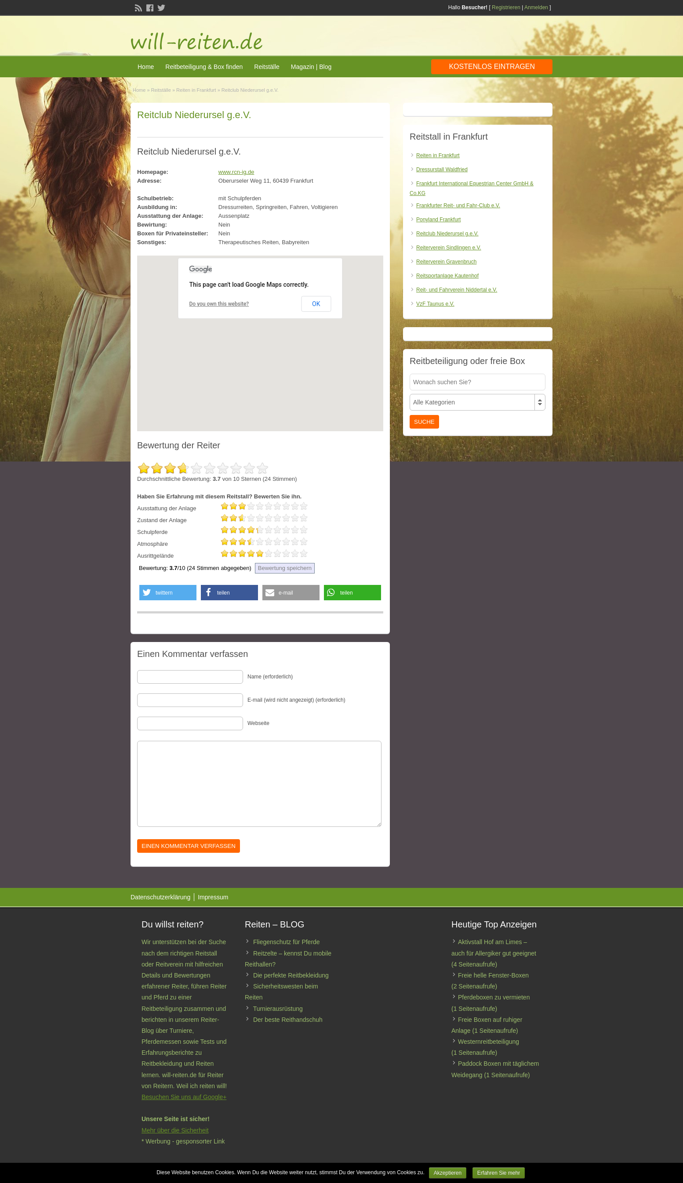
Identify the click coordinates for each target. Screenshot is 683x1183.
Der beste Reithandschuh (288, 1019)
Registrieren (506, 7)
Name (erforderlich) (270, 677)
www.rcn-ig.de (236, 172)
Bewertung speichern (285, 568)
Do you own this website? (219, 304)
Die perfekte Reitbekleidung (291, 975)
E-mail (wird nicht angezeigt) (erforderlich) (296, 700)
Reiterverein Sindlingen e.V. (448, 248)
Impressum (213, 897)
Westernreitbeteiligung (488, 1041)
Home (146, 66)
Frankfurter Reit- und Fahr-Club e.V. (458, 205)
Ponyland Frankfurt (438, 219)
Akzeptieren (447, 1173)
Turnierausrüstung (278, 1008)
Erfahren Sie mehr (498, 1173)
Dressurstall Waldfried (442, 169)
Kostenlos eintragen (492, 66)
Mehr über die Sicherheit (175, 1130)
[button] (167, 592)
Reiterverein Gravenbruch (446, 262)
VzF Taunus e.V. (435, 304)
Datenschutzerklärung (160, 897)
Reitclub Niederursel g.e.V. (447, 234)
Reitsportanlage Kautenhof (447, 276)
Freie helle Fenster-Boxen (493, 975)
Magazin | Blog (311, 66)
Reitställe (267, 66)
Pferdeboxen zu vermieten (494, 997)
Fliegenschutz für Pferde (286, 941)
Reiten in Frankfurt (196, 90)
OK (316, 303)
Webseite (258, 723)
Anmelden (536, 7)
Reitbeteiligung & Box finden (204, 66)
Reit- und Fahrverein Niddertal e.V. (456, 290)
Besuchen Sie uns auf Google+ (184, 1096)
